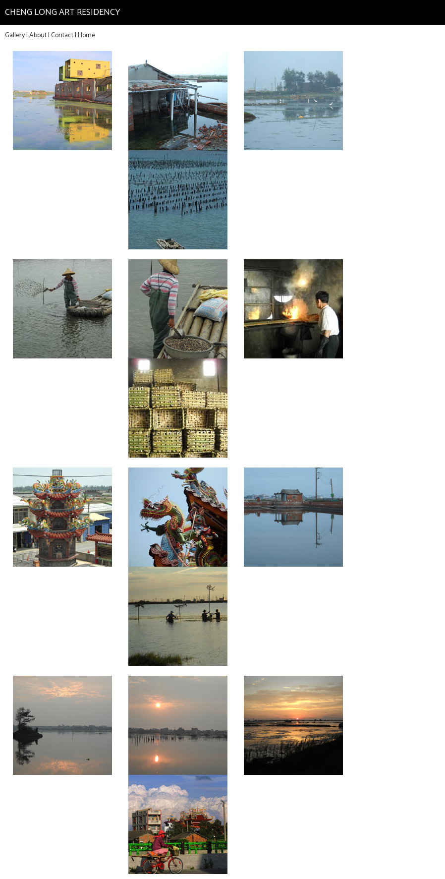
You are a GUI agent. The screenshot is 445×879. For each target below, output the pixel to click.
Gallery (15, 35)
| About (36, 35)
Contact (62, 35)
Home (86, 35)
